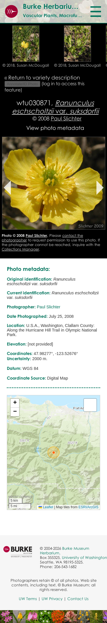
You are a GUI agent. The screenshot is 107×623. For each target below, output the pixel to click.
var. (55, 106)
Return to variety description (44, 77)
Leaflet (46, 507)
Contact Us (77, 598)
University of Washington (84, 557)
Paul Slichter (66, 118)
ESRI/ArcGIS (88, 507)
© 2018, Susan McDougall (26, 65)
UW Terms (28, 598)
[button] (53, 452)
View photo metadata (55, 127)
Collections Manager (20, 249)
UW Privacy (52, 598)
